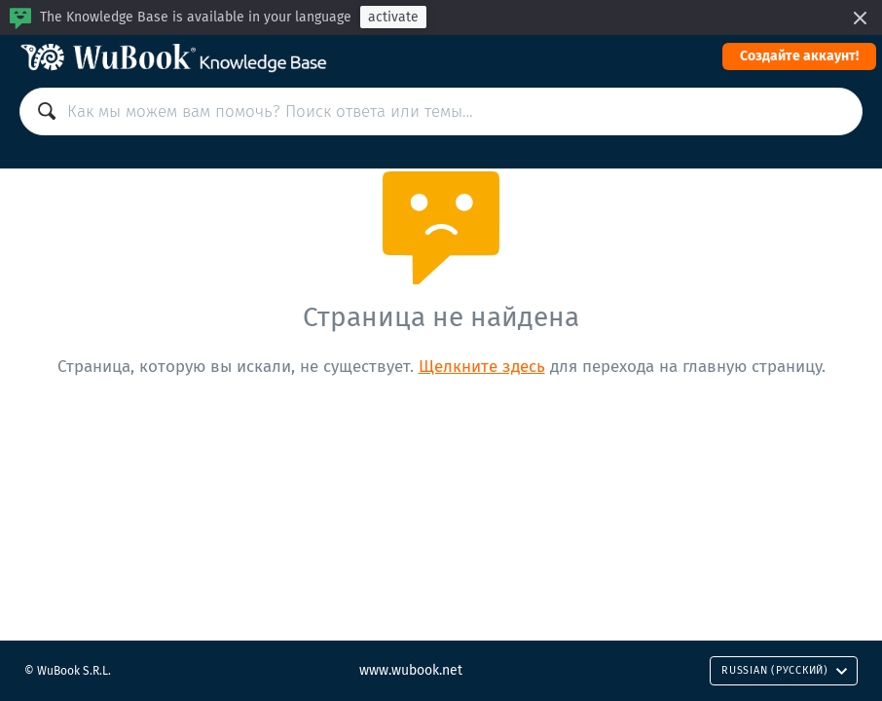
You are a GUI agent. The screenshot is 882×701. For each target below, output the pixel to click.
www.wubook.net (410, 670)
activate (393, 17)
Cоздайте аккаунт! (799, 56)
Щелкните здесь (482, 366)
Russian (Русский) (784, 670)
